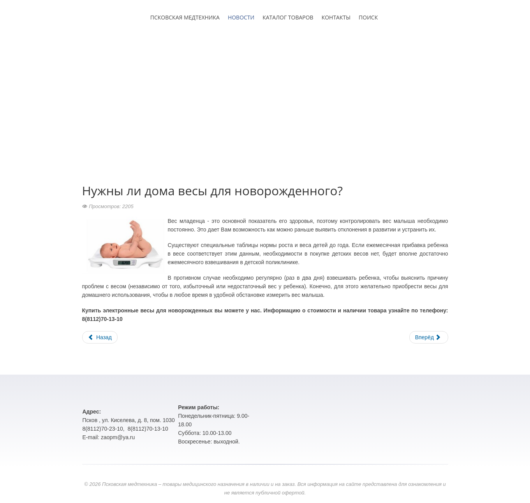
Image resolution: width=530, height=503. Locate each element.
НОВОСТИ (241, 17)
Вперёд (428, 337)
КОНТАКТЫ (336, 17)
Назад (100, 337)
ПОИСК (368, 17)
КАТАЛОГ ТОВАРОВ (287, 17)
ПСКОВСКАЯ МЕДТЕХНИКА (185, 17)
